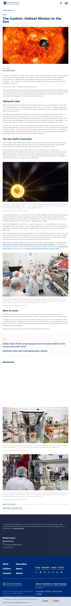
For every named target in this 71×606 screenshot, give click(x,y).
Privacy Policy (18, 602)
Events (38, 567)
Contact (54, 567)
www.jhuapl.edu (19, 528)
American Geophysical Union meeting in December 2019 (42, 248)
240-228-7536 (9, 547)
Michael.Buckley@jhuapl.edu (13, 544)
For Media (39, 594)
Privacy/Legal (40, 591)
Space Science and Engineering (12, 508)
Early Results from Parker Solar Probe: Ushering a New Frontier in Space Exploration (29, 244)
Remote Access (57, 591)
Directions (48, 591)
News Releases (8, 10)
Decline (56, 601)
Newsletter (46, 567)
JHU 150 (61, 567)
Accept (45, 601)
